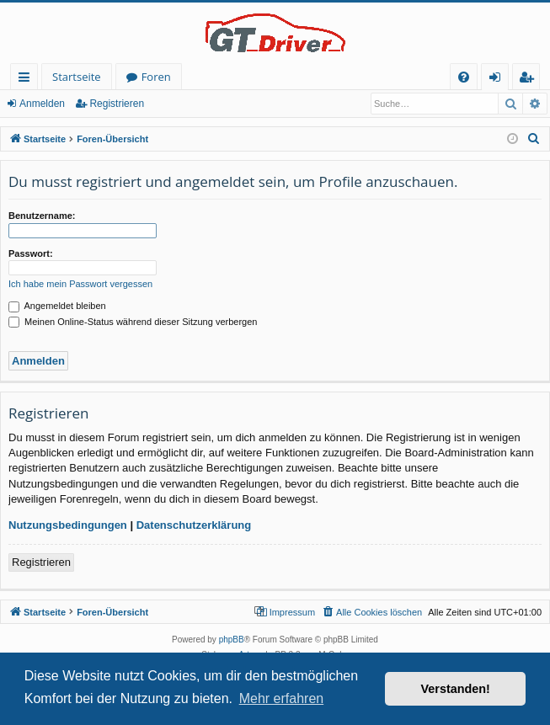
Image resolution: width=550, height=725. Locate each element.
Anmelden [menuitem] (499, 79)
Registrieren (116, 103)
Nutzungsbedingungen (67, 525)
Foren (156, 76)
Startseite (76, 76)
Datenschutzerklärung (194, 525)
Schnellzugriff (27, 79)
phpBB (231, 639)
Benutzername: (41, 216)
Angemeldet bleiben (57, 306)
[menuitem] (464, 77)
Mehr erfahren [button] (281, 698)
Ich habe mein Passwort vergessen (80, 284)
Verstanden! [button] (455, 689)
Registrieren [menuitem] (530, 79)
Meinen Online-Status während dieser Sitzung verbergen (132, 322)
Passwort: (30, 253)
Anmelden (42, 103)
